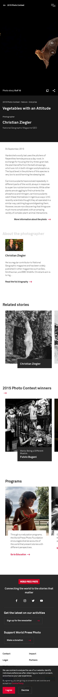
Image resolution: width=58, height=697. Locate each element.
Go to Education (18, 554)
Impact (32, 654)
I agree (9, 690)
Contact (6, 654)
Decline (25, 690)
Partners (33, 660)
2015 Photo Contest (15, 5)
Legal (5, 660)
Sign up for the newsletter (19, 621)
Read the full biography (16, 282)
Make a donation (15, 640)
